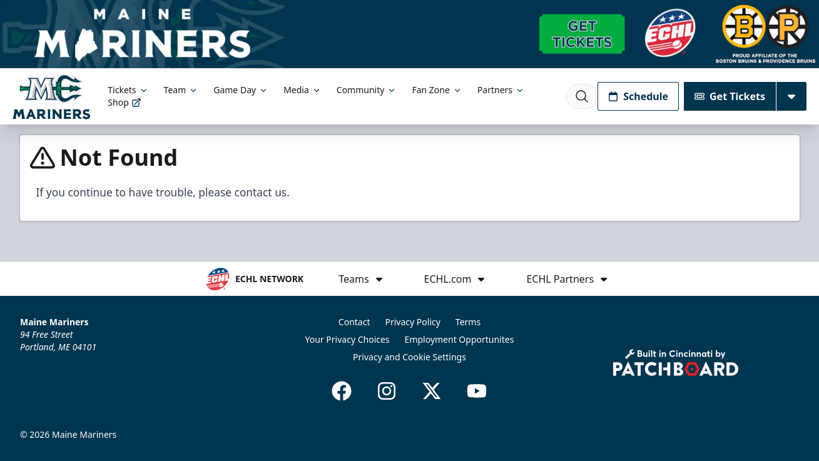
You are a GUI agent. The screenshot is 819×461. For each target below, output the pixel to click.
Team (181, 90)
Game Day (240, 90)
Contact (354, 322)
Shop (124, 102)
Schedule (638, 96)
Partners (501, 90)
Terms (468, 322)
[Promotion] (409, 34)
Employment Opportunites (459, 339)
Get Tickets (729, 96)
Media (302, 90)
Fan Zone (437, 90)
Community (367, 90)
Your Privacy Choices (347, 339)
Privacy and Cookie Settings (409, 357)
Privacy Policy (412, 322)
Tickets (128, 90)
